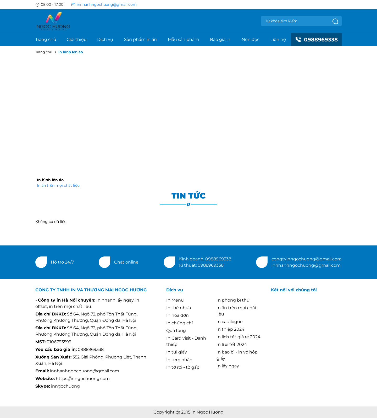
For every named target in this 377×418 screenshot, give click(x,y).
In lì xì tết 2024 (232, 344)
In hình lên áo (50, 180)
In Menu (175, 300)
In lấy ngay (228, 365)
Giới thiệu (76, 39)
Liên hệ (278, 39)
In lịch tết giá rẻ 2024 (238, 336)
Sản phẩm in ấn (140, 39)
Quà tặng (176, 330)
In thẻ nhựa (178, 307)
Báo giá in (220, 39)
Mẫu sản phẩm (183, 39)
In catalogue (230, 321)
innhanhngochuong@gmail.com (104, 4)
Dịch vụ (105, 39)
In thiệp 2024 (231, 329)
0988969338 (316, 39)
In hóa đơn (177, 315)
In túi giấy (176, 352)
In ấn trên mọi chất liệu (58, 185)
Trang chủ (45, 39)
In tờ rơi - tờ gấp (182, 367)
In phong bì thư (233, 300)
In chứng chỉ (179, 322)
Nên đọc (250, 39)
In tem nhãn (179, 359)
